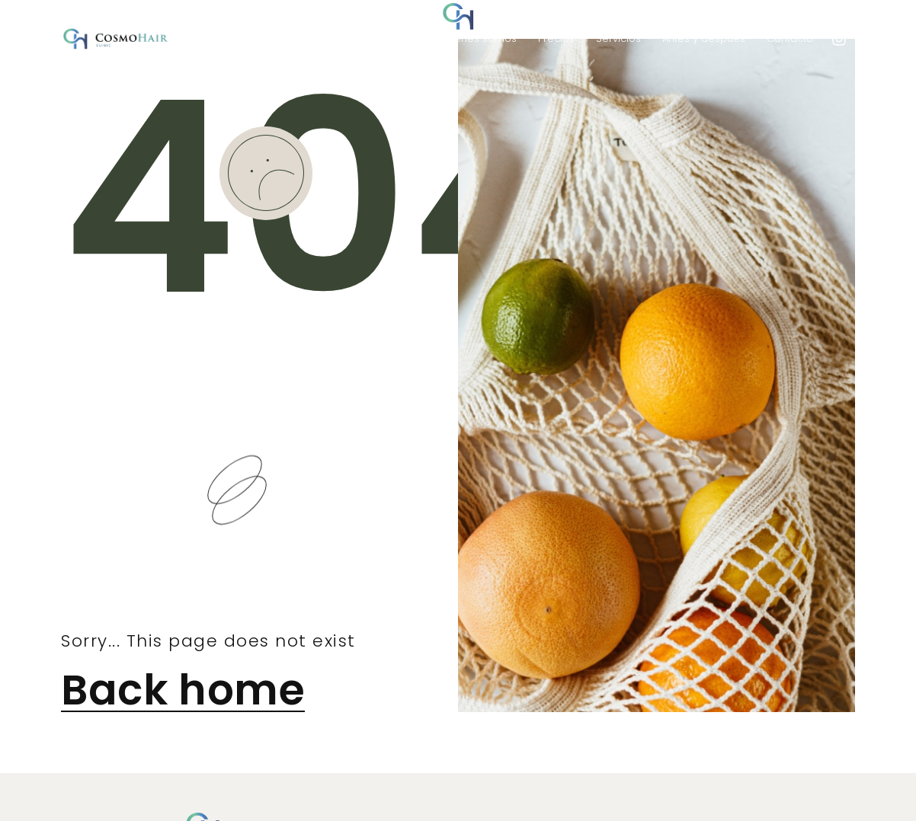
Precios (556, 38)
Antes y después (703, 38)
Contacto (790, 38)
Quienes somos (477, 38)
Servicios (618, 38)
